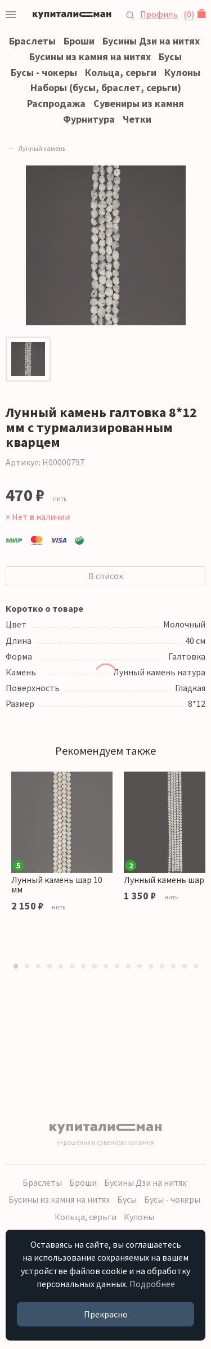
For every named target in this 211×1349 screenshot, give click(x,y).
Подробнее (152, 1283)
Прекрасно (106, 1314)
